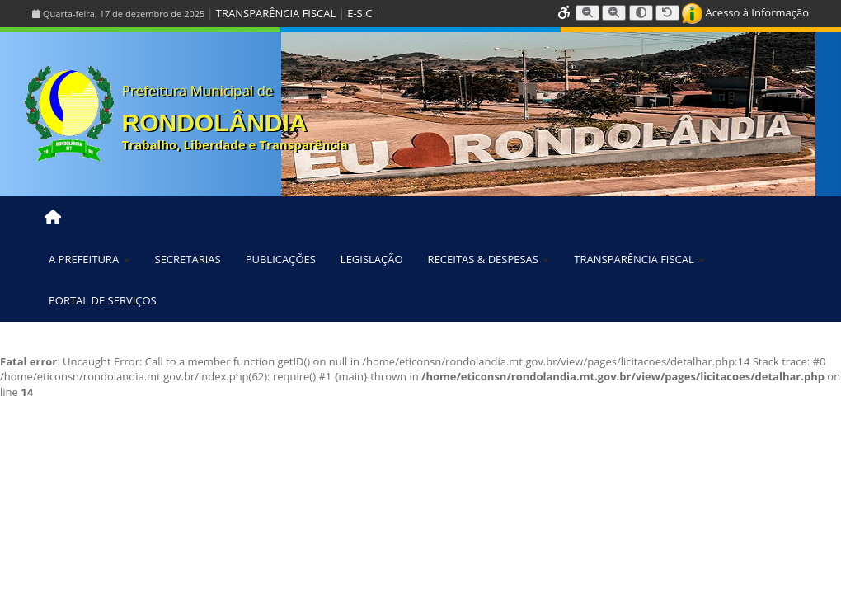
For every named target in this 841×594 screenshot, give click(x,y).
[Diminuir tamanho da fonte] (587, 13)
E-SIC (359, 13)
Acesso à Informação (745, 12)
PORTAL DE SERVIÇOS (103, 300)
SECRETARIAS (188, 259)
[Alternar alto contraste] (641, 13)
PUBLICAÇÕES (281, 259)
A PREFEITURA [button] (89, 259)
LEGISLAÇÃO (372, 259)
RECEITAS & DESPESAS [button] (489, 259)
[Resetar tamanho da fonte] (667, 13)
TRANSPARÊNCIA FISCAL (276, 13)
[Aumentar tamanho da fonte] (614, 13)
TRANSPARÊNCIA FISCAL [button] (639, 259)
